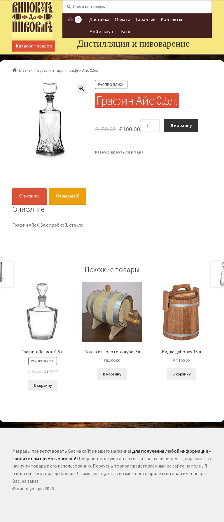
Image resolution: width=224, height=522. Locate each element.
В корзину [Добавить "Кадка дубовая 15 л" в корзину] (181, 374)
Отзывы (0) (67, 196)
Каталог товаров (34, 46)
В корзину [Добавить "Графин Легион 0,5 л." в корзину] (43, 385)
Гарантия (145, 19)
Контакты (171, 19)
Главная (26, 70)
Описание (29, 196)
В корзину (181, 125)
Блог (126, 31)
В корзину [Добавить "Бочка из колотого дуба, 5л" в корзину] (112, 374)
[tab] (29, 196)
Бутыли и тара (50, 70)
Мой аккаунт (102, 31)
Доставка (99, 19)
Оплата (122, 19)
